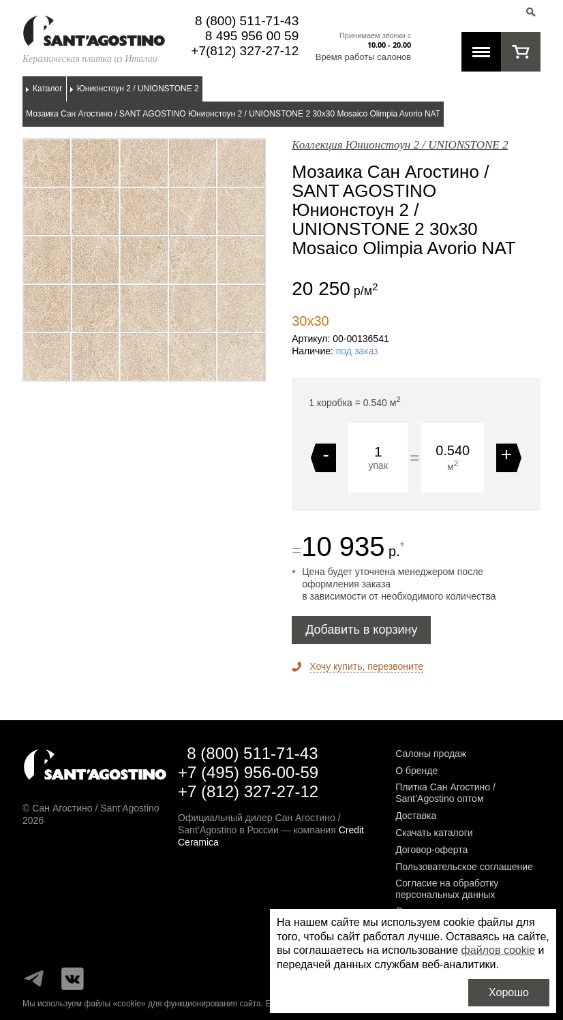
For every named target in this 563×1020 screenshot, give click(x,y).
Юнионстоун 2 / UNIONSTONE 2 (138, 88)
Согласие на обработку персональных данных (446, 889)
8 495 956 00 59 (252, 36)
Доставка (415, 815)
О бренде (416, 770)
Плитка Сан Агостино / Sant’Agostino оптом (445, 793)
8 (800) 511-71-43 (247, 21)
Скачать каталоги (433, 832)
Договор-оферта (431, 849)
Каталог (48, 88)
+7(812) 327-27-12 (245, 51)
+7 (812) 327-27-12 (248, 791)
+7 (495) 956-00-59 (248, 772)
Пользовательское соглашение (464, 866)
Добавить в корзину (361, 629)
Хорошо (509, 992)
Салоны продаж (430, 753)
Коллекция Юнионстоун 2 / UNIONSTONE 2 (400, 144)
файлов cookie (498, 950)
